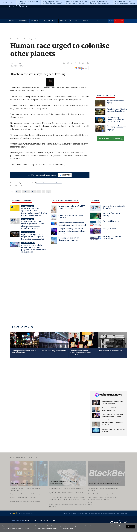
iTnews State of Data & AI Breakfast (107, 208)
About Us (73, 513)
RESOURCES (74, 21)
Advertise (104, 513)
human (18, 192)
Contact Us (66, 513)
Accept (130, 527)
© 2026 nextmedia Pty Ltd (26, 513)
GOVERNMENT (23, 21)
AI (40, 21)
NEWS (11, 21)
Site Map (122, 513)
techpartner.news (31, 520)
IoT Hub (53, 520)
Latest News (7, 2)
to (43, 192)
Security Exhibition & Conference (105, 238)
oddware (26, 192)
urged (48, 192)
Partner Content (21, 200)
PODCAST (86, 21)
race (38, 192)
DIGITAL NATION (49, 21)
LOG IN (111, 21)
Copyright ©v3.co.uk (16, 186)
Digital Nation (43, 520)
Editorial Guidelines (82, 513)
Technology (28, 39)
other (33, 192)
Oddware (38, 39)
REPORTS (62, 21)
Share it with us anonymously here (49, 183)
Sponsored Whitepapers (65, 200)
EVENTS (95, 21)
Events (95, 200)
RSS (126, 513)
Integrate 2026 (103, 231)
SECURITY (34, 21)
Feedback (97, 513)
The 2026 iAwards (104, 223)
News (19, 39)
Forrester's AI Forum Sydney (106, 216)
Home (12, 39)
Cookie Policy (52, 528)
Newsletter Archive (113, 513)
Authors (91, 513)
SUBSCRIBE (119, 21)
